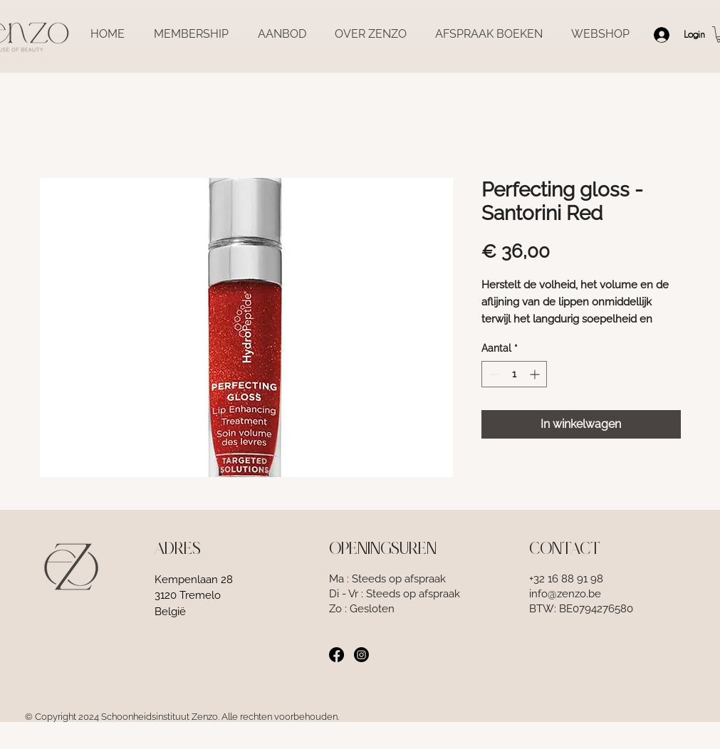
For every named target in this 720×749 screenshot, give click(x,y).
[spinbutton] (514, 374)
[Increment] (536, 374)
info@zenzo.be (565, 593)
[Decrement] (492, 374)
